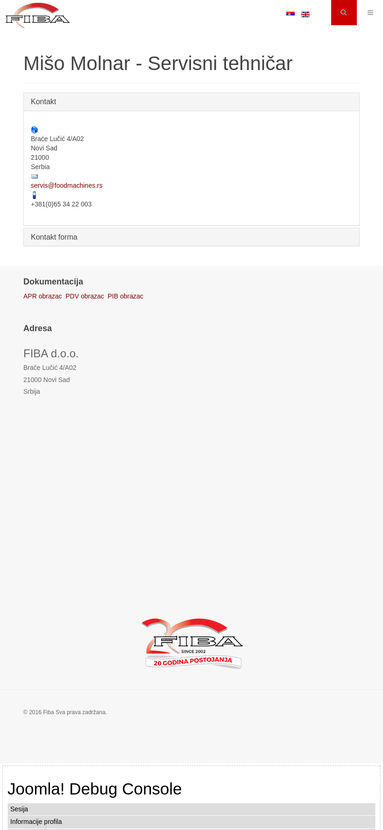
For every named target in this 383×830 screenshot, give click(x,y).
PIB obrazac (125, 296)
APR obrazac (42, 296)
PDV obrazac (84, 296)
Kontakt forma (54, 237)
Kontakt (43, 102)
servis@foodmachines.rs (67, 185)
